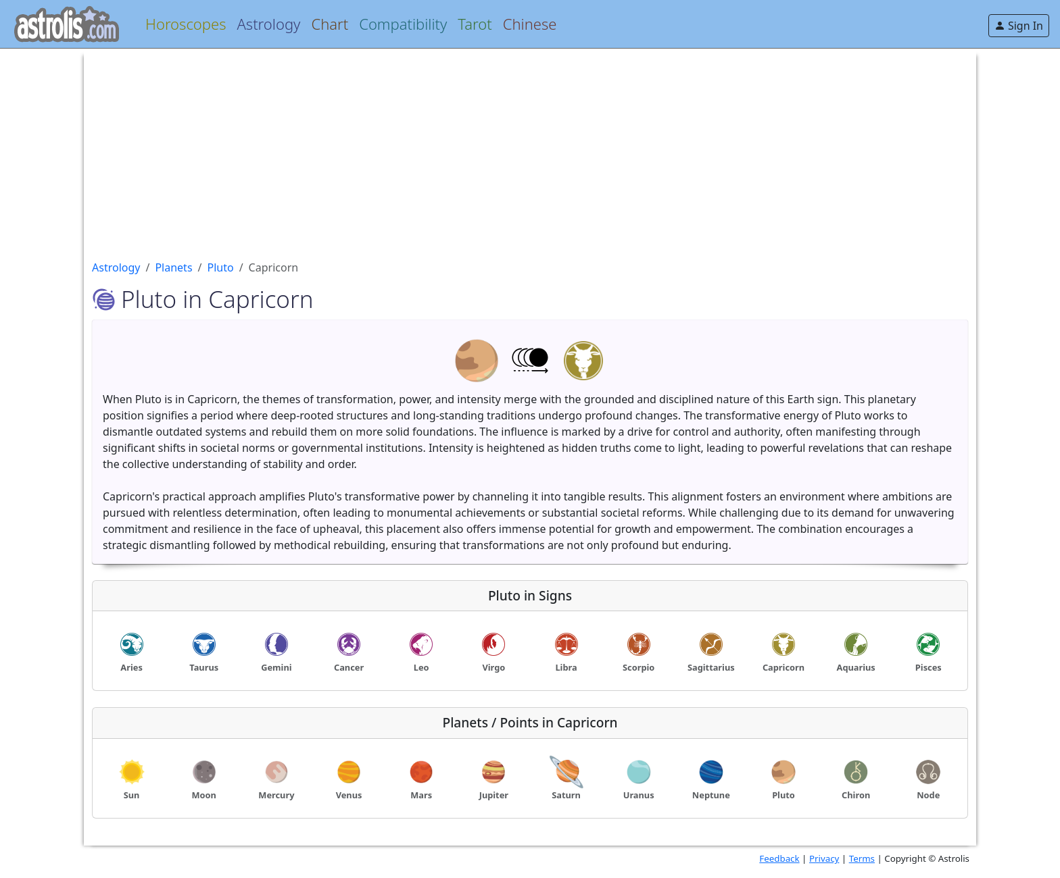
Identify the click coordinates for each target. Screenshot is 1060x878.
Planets (173, 267)
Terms (862, 858)
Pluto (221, 267)
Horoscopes (185, 24)
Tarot (474, 24)
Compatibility (403, 24)
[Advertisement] (497, 143)
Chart (329, 24)
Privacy (824, 858)
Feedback (779, 858)
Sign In (1018, 25)
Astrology (268, 24)
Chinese (530, 24)
